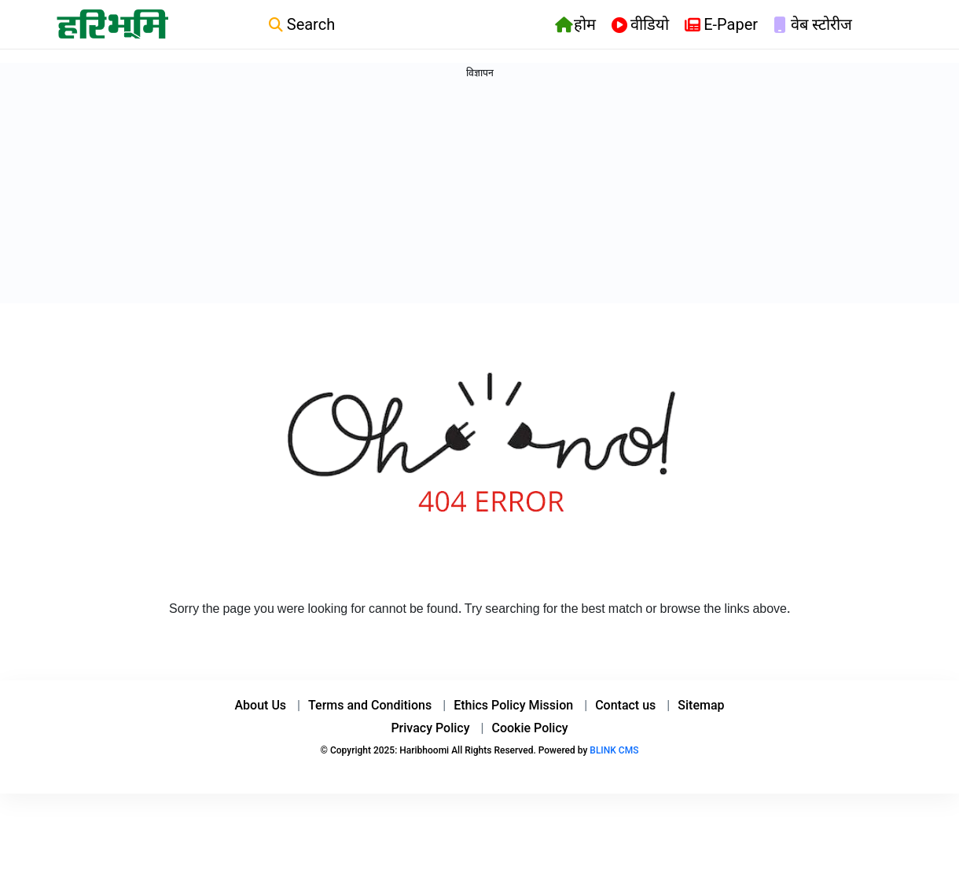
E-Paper (721, 25)
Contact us (625, 739)
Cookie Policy (529, 762)
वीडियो (640, 25)
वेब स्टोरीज (812, 25)
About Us (261, 739)
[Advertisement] (63, 414)
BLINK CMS (614, 784)
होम (575, 25)
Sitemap (701, 739)
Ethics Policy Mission (513, 739)
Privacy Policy (430, 762)
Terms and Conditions (370, 739)
